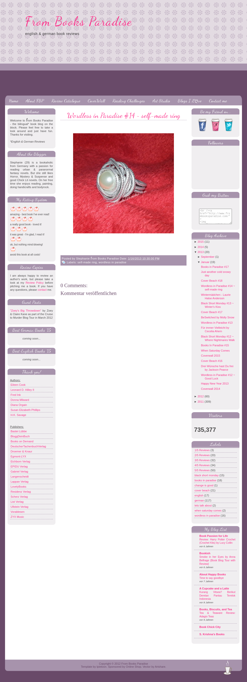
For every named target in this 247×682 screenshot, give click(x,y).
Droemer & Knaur (21, 451)
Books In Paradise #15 (215, 349)
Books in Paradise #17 (215, 270)
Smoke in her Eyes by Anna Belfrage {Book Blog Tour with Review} (217, 564)
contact (42, 289)
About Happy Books (212, 578)
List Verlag (17, 501)
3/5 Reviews (202, 463)
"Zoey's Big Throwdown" (25, 310)
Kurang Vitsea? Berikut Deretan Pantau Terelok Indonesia (217, 599)
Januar (205, 265)
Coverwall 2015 (210, 359)
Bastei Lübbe (19, 431)
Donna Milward (20, 399)
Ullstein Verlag (19, 506)
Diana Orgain (19, 404)
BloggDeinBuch (20, 436)
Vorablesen (17, 511)
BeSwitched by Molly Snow (217, 321)
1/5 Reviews (202, 453)
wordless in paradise (112, 262)
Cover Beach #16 (211, 364)
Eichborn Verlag (20, 461)
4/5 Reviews (202, 469)
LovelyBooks (18, 486)
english (199, 499)
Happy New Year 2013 (214, 387)
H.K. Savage (18, 414)
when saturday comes (208, 514)
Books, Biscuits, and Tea (215, 613)
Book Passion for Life (213, 539)
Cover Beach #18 (211, 284)
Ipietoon (101, 670)
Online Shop (133, 670)
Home (13, 100)
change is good (204, 489)
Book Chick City (210, 630)
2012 (201, 400)
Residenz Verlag (21, 491)
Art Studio (161, 100)
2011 (201, 405)
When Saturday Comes (215, 354)
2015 (201, 245)
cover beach (202, 494)
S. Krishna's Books (212, 638)
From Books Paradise (78, 21)
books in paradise (206, 484)
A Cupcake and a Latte (214, 592)
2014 (201, 250)
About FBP (35, 100)
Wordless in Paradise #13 (216, 326)
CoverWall (96, 100)
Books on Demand (22, 441)
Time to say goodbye (211, 581)
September (207, 260)
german (200, 504)
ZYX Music (17, 516)
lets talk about (203, 509)
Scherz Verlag (19, 496)
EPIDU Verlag (19, 466)
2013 (201, 255)
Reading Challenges (128, 100)
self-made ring (87, 262)
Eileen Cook (18, 384)
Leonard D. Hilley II (22, 389)
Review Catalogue (65, 100)
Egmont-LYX (18, 456)
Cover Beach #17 (211, 315)
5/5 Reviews (202, 474)
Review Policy (35, 282)
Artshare (160, 670)
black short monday (207, 479)
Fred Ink (16, 394)
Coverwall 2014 (210, 392)
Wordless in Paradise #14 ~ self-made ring (123, 115)
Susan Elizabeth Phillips (25, 409)
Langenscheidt (20, 476)
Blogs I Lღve (189, 100)
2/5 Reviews (202, 458)
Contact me (218, 100)
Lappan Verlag (19, 481)
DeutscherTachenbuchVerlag (28, 446)
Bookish (204, 557)
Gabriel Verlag (19, 471)
